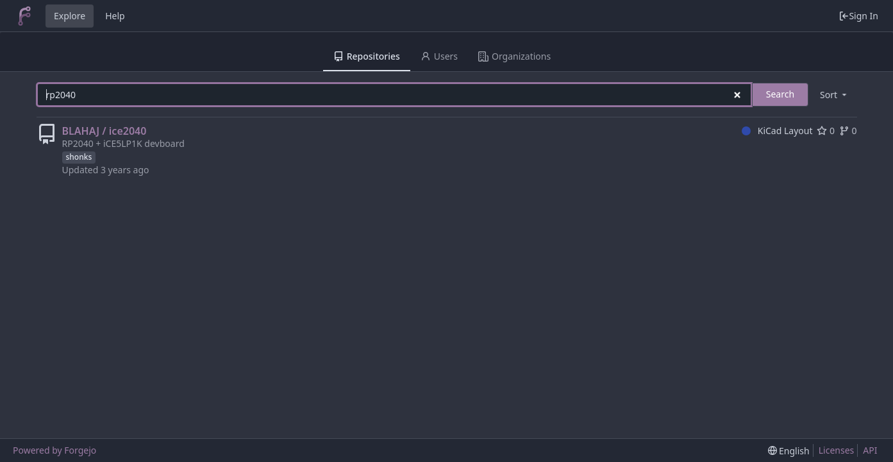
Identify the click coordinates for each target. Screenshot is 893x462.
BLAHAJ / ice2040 (104, 130)
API (870, 450)
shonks (79, 156)
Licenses (837, 450)
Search (780, 94)
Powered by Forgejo (54, 450)
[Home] (24, 16)
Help (115, 16)
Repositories (366, 56)
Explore (69, 16)
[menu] (834, 94)
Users (439, 56)
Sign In (858, 16)
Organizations (514, 56)
